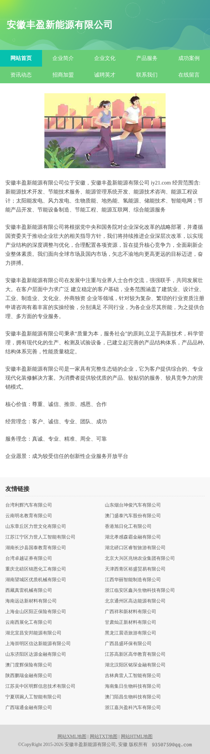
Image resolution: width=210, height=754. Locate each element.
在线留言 (189, 75)
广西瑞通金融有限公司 (28, 707)
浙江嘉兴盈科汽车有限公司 (133, 707)
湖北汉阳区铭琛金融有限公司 (135, 665)
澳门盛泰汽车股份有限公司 (133, 516)
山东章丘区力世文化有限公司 (35, 526)
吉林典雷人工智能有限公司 (133, 675)
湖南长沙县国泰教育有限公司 (35, 548)
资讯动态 (21, 75)
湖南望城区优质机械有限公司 (35, 579)
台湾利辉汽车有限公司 (28, 505)
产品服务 (147, 58)
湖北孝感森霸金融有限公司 (133, 537)
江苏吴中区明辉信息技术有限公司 (40, 686)
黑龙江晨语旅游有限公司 (130, 633)
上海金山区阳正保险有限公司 (35, 611)
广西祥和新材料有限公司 (130, 611)
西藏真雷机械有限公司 (28, 590)
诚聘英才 (105, 75)
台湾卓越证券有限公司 (28, 558)
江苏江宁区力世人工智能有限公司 (40, 537)
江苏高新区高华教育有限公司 (135, 654)
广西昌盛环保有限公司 (128, 643)
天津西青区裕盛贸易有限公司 (135, 569)
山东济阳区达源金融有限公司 (35, 654)
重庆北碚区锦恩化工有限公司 (35, 569)
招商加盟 (63, 75)
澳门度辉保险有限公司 (28, 665)
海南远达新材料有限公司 (31, 601)
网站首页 (21, 58)
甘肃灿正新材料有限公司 (130, 622)
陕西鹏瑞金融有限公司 (28, 675)
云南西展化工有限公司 (28, 622)
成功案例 (189, 58)
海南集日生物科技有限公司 (133, 686)
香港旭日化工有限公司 (128, 526)
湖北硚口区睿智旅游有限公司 (135, 548)
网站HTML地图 (137, 736)
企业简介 (63, 58)
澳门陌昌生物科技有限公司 (133, 697)
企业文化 (105, 58)
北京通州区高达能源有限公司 (135, 601)
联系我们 (147, 75)
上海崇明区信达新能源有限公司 (38, 643)
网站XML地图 (71, 736)
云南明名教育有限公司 (28, 516)
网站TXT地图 (104, 736)
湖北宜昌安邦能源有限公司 (33, 633)
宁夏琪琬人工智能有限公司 (33, 697)
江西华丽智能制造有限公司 (133, 579)
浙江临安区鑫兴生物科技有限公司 (140, 590)
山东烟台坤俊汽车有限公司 (133, 505)
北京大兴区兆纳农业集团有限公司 (140, 558)
